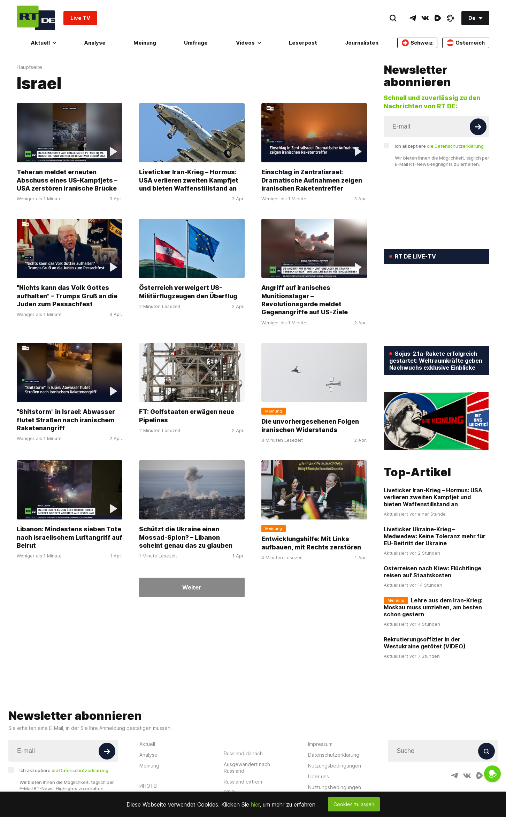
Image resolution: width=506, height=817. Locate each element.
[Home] (36, 18)
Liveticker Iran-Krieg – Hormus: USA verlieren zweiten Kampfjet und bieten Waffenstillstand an (188, 180)
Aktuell (43, 42)
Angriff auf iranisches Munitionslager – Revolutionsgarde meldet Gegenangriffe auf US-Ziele (304, 300)
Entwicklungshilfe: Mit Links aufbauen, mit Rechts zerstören (311, 542)
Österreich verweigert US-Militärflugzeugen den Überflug (188, 291)
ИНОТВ (148, 786)
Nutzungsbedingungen (334, 766)
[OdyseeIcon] (450, 18)
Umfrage (196, 42)
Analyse (95, 42)
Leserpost (303, 42)
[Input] (436, 126)
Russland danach (243, 753)
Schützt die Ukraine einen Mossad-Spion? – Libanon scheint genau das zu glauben (185, 537)
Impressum (320, 744)
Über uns (318, 776)
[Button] (478, 126)
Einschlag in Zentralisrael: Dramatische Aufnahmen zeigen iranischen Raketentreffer (311, 180)
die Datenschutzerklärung (455, 146)
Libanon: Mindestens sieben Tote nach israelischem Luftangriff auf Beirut (69, 537)
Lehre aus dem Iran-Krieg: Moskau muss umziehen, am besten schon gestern (433, 607)
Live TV (80, 18)
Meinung (144, 42)
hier (255, 804)
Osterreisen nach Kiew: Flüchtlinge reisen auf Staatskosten (432, 572)
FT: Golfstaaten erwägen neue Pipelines (186, 415)
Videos (248, 42)
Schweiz (417, 42)
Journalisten (361, 42)
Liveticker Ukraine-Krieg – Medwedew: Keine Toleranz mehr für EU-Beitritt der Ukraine (434, 536)
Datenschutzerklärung (333, 755)
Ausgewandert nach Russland (247, 767)
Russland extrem (243, 782)
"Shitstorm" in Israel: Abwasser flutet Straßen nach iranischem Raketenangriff (66, 420)
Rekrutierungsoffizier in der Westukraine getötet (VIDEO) (425, 643)
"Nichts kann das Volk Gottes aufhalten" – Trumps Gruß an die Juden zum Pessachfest (67, 296)
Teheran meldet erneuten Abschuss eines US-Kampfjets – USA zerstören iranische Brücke (67, 180)
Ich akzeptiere (439, 146)
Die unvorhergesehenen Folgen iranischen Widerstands (310, 425)
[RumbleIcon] (437, 18)
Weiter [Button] (191, 587)
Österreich (466, 42)
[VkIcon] (425, 18)
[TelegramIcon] (412, 18)
